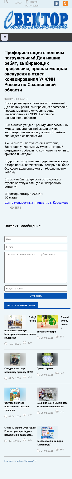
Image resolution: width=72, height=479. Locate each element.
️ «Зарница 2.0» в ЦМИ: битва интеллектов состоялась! (52, 410)
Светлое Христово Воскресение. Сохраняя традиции (17, 412)
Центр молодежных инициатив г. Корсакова (36, 202)
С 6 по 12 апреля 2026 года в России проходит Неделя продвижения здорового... (20, 437)
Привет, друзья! (45, 374)
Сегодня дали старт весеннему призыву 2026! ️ (18, 376)
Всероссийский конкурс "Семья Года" (50, 448)
